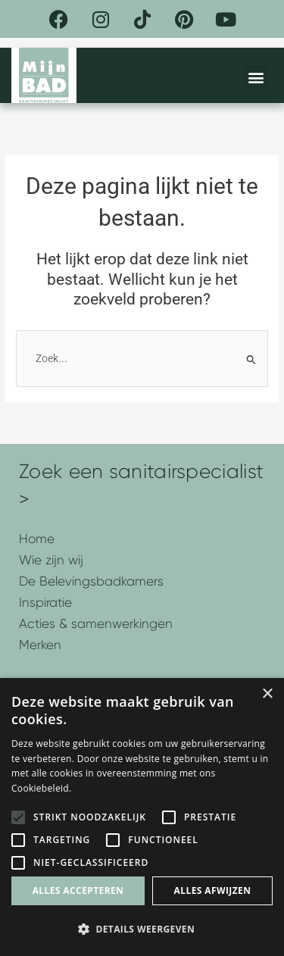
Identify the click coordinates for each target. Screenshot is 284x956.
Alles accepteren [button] (78, 890)
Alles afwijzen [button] (212, 890)
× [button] (267, 694)
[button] (255, 77)
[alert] (142, 817)
